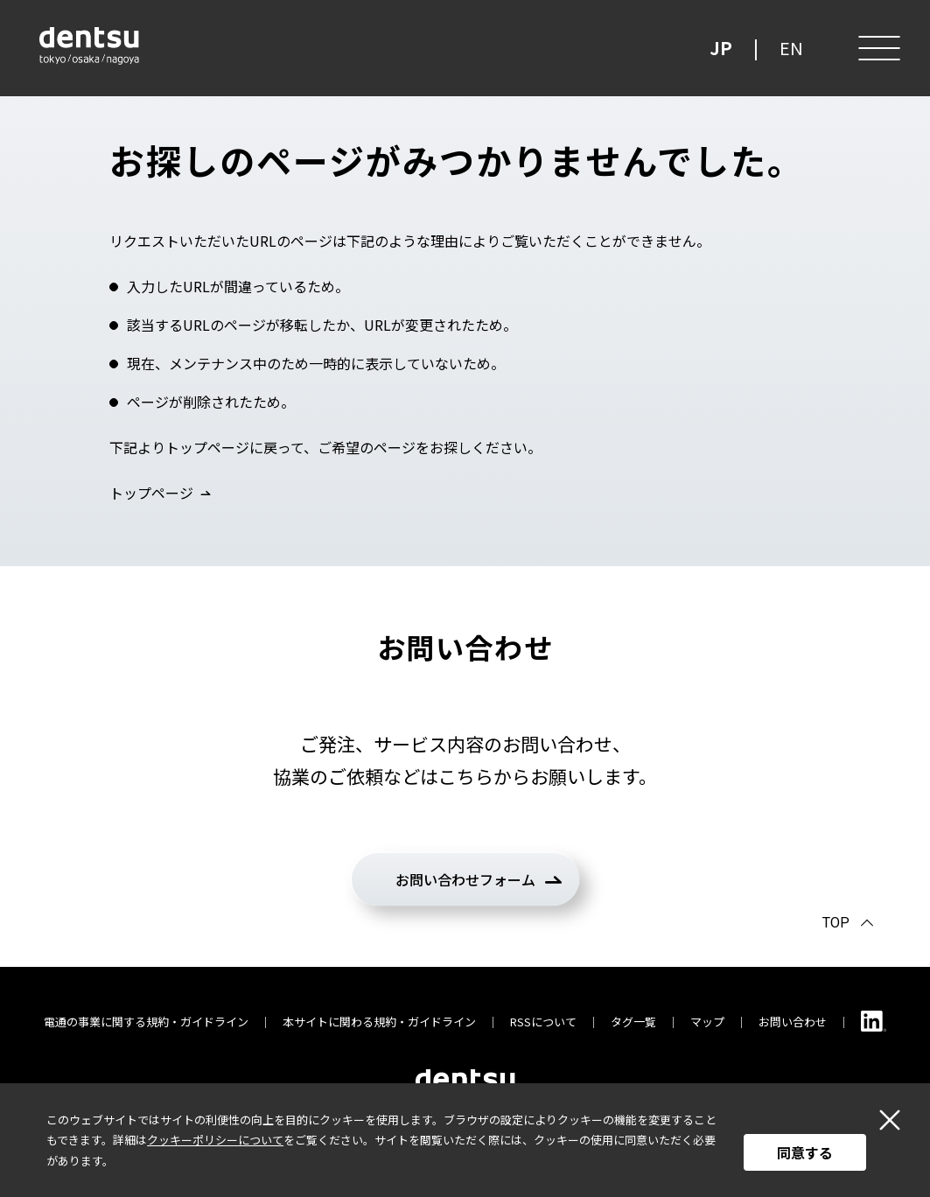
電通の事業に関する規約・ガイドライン (146, 1021)
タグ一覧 (633, 1021)
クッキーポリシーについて (215, 1139)
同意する (805, 1152)
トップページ (151, 492)
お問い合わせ (793, 1021)
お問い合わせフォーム (465, 879)
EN (791, 47)
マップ (707, 1021)
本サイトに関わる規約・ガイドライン (379, 1021)
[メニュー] (877, 48)
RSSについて (543, 1021)
